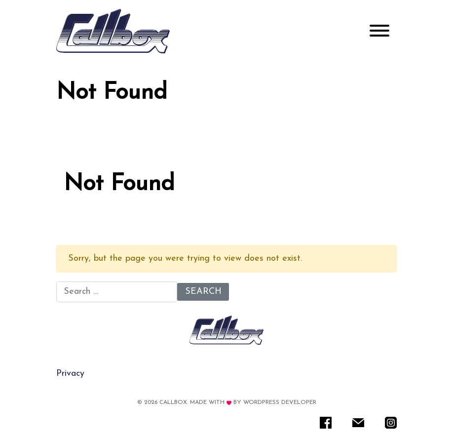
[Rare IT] (113, 31)
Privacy (70, 373)
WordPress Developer (279, 402)
